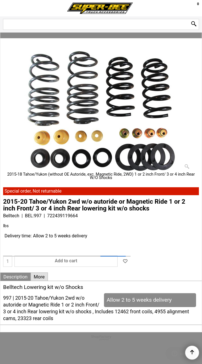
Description (15, 277)
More (39, 277)
